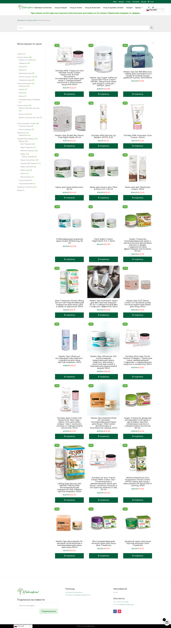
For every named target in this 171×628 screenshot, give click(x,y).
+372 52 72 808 (122, 602)
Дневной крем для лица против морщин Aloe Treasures (138, 543)
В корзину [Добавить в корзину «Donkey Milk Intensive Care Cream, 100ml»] (137, 146)
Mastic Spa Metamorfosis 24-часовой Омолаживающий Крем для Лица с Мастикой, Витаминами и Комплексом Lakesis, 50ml (103, 423)
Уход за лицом (32, 20)
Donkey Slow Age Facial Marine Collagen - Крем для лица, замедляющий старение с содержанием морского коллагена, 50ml (137, 360)
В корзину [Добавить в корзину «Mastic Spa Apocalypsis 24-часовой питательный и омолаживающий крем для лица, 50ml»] (69, 555)
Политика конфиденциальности (78, 595)
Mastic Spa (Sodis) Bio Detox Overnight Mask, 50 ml (69, 136)
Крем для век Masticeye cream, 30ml (137, 188)
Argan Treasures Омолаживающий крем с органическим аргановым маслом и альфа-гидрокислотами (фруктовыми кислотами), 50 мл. (138, 245)
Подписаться (49, 611)
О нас (115, 592)
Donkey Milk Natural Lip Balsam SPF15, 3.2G (103, 136)
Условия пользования (73, 592)
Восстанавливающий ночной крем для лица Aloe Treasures (103, 543)
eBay (114, 2)
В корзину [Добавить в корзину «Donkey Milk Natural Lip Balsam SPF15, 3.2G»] (103, 146)
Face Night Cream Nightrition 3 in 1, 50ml (103, 240)
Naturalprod (21, 20)
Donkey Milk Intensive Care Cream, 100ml (138, 136)
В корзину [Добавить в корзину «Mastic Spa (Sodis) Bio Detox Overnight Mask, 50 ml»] (69, 146)
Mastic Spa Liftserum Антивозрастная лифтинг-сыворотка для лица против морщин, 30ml (69, 359)
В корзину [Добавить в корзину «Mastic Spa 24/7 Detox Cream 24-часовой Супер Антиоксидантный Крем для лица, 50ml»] (137, 315)
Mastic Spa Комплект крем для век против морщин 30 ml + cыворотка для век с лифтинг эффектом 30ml (104, 303)
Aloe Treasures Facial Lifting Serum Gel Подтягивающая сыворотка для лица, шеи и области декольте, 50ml (69, 303)
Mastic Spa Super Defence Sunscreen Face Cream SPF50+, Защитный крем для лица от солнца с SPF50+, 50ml (103, 81)
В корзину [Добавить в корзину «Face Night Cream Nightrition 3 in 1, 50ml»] (103, 259)
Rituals (143, 2)
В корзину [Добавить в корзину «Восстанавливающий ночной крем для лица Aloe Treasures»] (103, 555)
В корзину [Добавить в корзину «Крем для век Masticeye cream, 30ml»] (137, 197)
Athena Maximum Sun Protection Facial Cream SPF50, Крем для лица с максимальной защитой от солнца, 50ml (137, 481)
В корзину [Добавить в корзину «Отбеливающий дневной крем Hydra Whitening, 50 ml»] (69, 259)
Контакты (135, 2)
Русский (19, 626)
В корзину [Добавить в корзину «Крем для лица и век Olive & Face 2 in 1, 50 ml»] (103, 197)
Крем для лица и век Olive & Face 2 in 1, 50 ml (103, 188)
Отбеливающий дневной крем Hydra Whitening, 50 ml (69, 241)
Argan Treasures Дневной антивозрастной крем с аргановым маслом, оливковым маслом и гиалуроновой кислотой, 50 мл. (137, 423)
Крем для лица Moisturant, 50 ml (69, 188)
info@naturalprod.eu (126, 604)
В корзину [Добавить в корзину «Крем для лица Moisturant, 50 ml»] (69, 197)
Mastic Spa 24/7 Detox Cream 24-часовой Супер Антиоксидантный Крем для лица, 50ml (137, 303)
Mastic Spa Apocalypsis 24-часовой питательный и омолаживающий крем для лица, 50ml (69, 544)
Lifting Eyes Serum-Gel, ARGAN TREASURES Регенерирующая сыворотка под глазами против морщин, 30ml (69, 487)
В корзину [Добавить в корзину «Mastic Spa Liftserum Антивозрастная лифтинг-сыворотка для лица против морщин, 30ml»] (69, 376)
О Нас (128, 2)
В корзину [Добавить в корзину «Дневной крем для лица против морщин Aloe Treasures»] (137, 555)
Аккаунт (121, 2)
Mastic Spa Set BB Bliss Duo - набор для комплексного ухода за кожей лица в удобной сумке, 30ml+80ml (137, 75)
